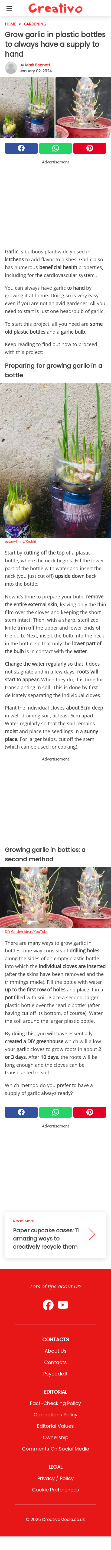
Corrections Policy (55, 1414)
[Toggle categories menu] (9, 8)
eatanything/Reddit (20, 541)
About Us (56, 1351)
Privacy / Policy (55, 1478)
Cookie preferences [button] (55, 1489)
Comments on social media (55, 1448)
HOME (10, 24)
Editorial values (55, 1426)
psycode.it (55, 1373)
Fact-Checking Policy (55, 1403)
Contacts (55, 1362)
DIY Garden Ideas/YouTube (26, 931)
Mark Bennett (37, 65)
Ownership (55, 1437)
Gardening (35, 24)
